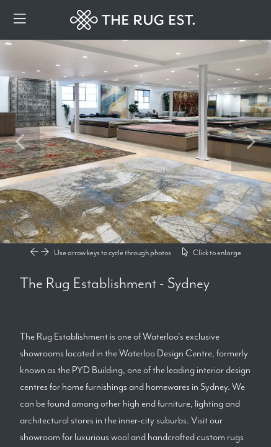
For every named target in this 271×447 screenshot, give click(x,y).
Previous (20, 141)
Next (251, 141)
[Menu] (20, 20)
